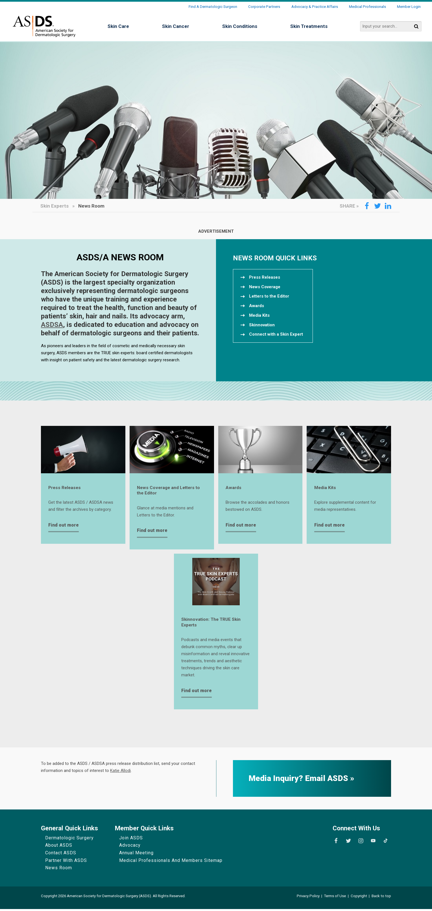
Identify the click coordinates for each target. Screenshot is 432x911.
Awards (234, 488)
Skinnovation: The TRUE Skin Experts (213, 624)
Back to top (381, 898)
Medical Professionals (367, 7)
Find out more (63, 525)
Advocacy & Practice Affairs (314, 7)
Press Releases (65, 488)
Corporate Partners (264, 7)
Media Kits (326, 488)
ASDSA (52, 325)
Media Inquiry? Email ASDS (299, 780)
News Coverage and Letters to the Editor (171, 491)
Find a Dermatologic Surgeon (213, 7)
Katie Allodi (120, 772)
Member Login (409, 7)
